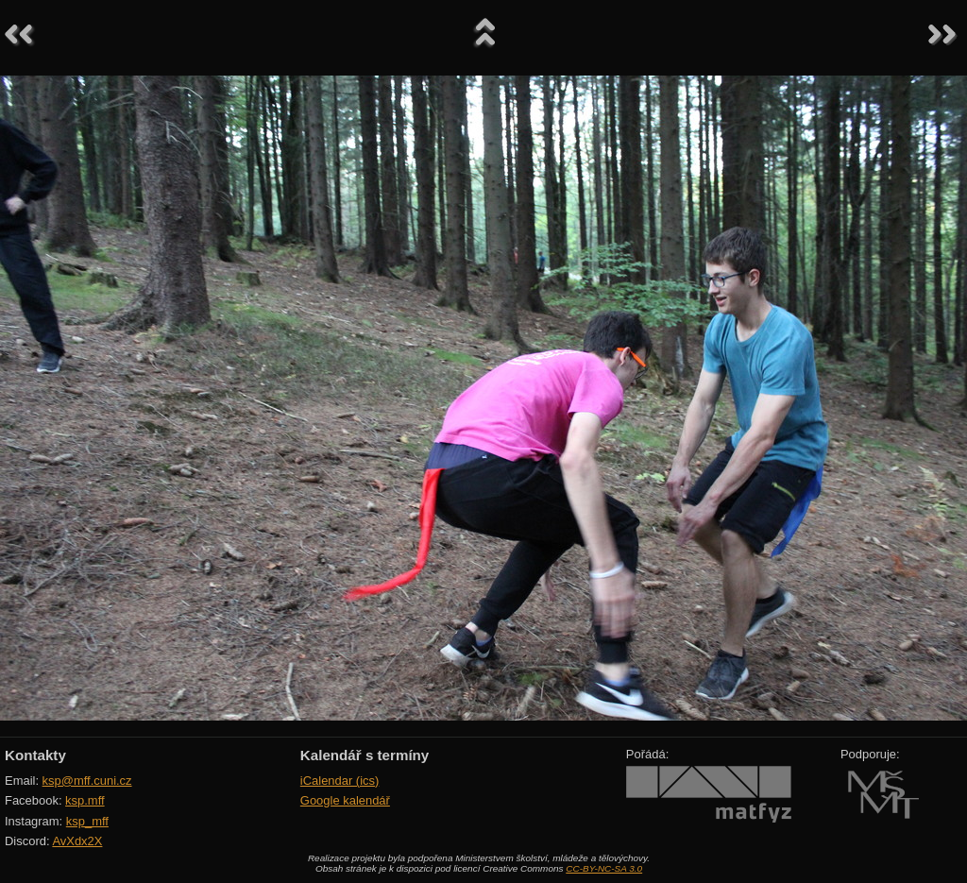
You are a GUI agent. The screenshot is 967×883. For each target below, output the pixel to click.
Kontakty (35, 755)
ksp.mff (85, 800)
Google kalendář (345, 800)
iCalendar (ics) (340, 780)
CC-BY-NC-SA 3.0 (604, 868)
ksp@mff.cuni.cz (87, 780)
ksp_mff (87, 821)
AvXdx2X (77, 841)
